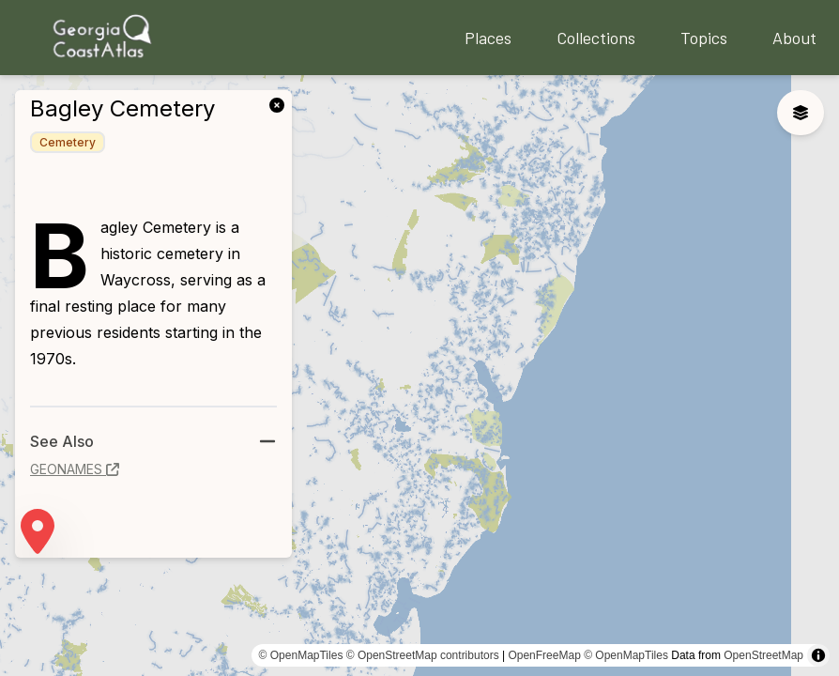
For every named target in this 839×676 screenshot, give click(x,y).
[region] (419, 375)
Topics (703, 37)
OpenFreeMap (544, 655)
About (794, 37)
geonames (74, 469)
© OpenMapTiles (301, 655)
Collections (596, 37)
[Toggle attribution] (818, 655)
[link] (280, 103)
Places (488, 37)
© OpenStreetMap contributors (422, 655)
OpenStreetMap (763, 655)
